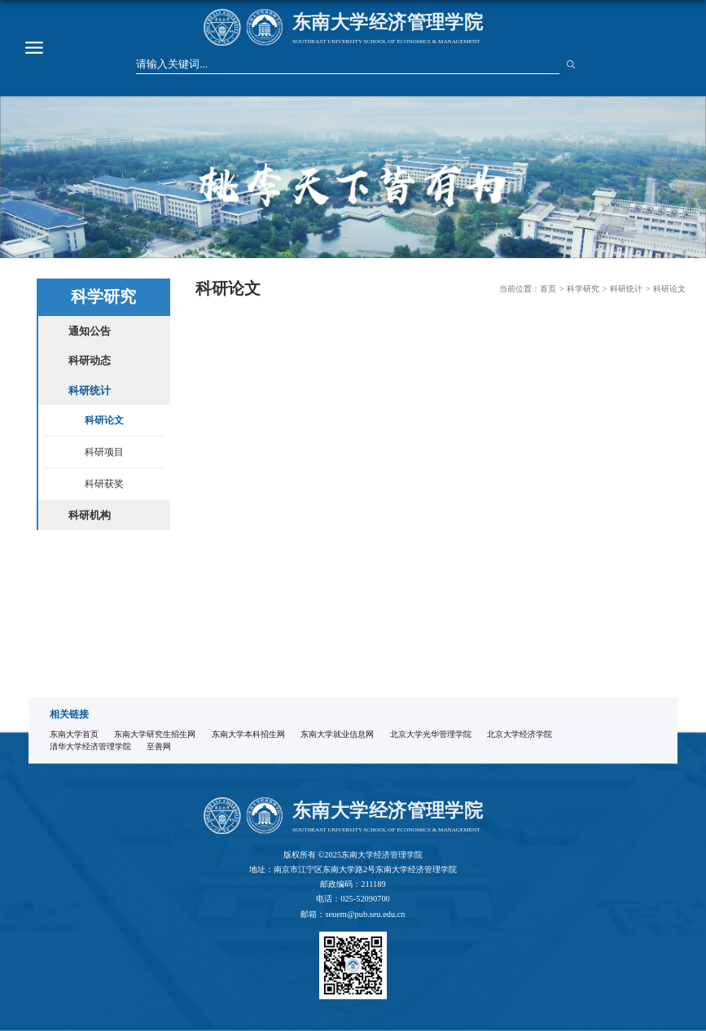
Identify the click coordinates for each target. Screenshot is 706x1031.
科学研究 (583, 288)
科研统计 (626, 288)
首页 (548, 288)
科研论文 (669, 288)
